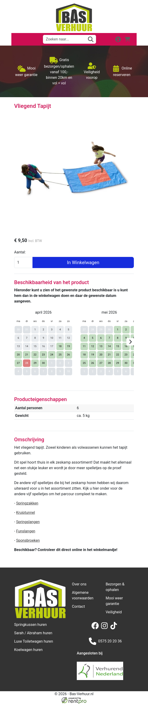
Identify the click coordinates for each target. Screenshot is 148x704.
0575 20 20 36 (105, 641)
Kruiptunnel (25, 512)
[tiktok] (114, 628)
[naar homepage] (74, 17)
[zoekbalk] (69, 39)
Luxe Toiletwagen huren (33, 641)
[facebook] (96, 628)
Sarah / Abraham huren (33, 633)
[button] (21, 39)
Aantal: (20, 252)
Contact (78, 606)
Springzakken (27, 503)
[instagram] (105, 628)
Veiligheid (114, 612)
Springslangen (28, 522)
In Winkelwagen (83, 262)
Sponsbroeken (28, 540)
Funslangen (25, 531)
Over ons (79, 584)
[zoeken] (91, 39)
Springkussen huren (30, 624)
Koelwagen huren (28, 650)
